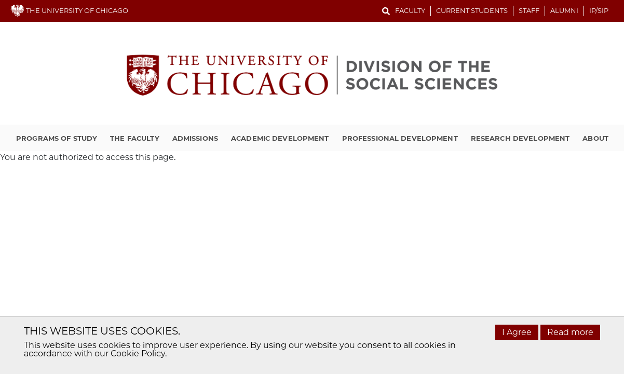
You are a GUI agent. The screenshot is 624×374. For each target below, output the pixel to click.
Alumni (564, 10)
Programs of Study (56, 138)
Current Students (472, 10)
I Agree (517, 332)
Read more (570, 332)
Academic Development (280, 138)
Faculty (410, 10)
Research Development (520, 138)
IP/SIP (598, 10)
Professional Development (400, 138)
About (595, 138)
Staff (529, 10)
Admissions (195, 138)
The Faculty (134, 138)
